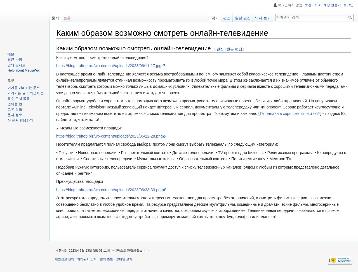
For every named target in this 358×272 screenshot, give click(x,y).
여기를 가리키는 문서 (24, 88)
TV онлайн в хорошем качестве (288, 113)
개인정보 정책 (64, 259)
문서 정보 (15, 115)
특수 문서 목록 (19, 99)
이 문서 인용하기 (20, 120)
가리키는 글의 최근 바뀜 (26, 93)
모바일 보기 (124, 259)
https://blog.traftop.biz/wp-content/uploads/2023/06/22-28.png (109, 136)
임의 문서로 (16, 65)
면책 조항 (106, 259)
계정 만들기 (332, 5)
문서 (55, 18)
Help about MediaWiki (24, 70)
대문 (11, 54)
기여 (317, 5)
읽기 (215, 18)
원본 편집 (234, 49)
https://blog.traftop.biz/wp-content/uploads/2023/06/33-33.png (109, 190)
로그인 (348, 5)
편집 (220, 49)
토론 (308, 5)
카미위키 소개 (86, 259)
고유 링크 (15, 110)
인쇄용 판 (15, 104)
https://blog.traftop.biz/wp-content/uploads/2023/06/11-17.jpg (108, 65)
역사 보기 (263, 18)
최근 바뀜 (15, 60)
